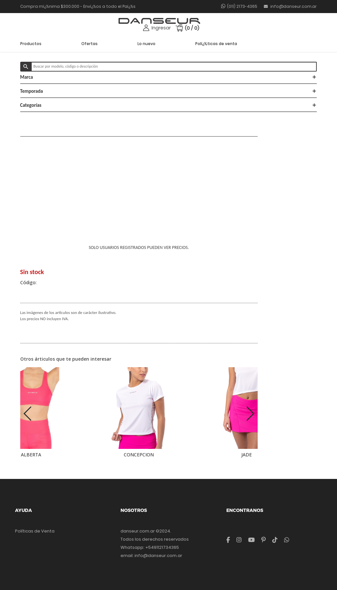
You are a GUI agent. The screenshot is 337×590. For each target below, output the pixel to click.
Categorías (168, 105)
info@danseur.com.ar (290, 6)
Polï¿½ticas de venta (216, 43)
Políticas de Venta (35, 531)
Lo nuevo (146, 43)
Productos (30, 43)
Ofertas (89, 43)
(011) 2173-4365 (242, 6)
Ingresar (161, 28)
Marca (168, 77)
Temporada (168, 91)
